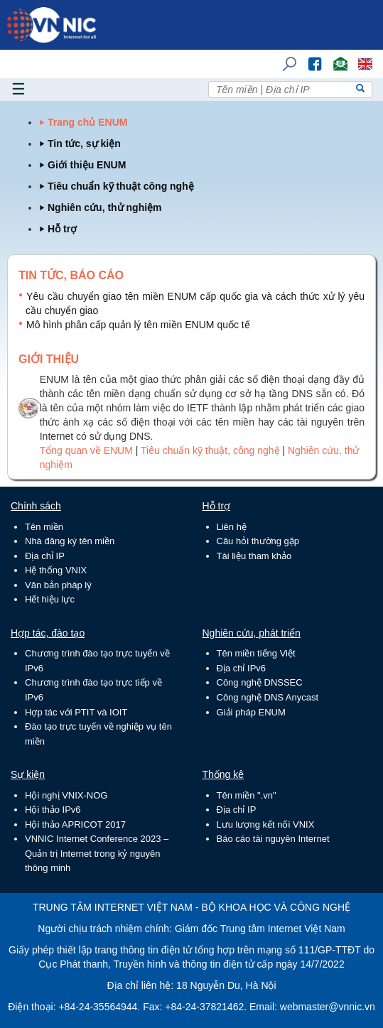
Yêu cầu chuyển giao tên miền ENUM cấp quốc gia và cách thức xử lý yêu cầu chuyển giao (195, 303)
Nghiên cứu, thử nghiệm (105, 207)
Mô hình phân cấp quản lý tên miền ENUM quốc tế (138, 324)
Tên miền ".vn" (246, 795)
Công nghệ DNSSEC (260, 682)
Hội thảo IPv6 (53, 809)
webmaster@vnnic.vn (327, 1006)
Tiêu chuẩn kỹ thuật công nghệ (121, 186)
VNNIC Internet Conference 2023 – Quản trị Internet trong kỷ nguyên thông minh (96, 853)
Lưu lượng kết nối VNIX (266, 824)
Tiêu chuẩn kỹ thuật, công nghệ (211, 450)
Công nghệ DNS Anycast (268, 697)
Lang (359, 57)
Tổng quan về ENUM (86, 450)
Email (334, 57)
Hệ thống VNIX (56, 570)
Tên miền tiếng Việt (256, 653)
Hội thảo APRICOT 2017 (75, 824)
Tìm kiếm (285, 57)
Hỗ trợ (62, 228)
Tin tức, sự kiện (84, 143)
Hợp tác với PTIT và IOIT (76, 712)
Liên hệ (232, 526)
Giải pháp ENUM (251, 712)
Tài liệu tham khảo (254, 556)
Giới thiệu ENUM (87, 165)
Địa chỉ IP (45, 556)
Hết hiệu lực (50, 599)
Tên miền (44, 526)
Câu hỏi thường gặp (258, 541)
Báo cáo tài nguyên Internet (273, 838)
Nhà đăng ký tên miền (69, 541)
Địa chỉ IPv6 (241, 668)
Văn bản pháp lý (58, 585)
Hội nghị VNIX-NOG (66, 795)
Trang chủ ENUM (87, 122)
